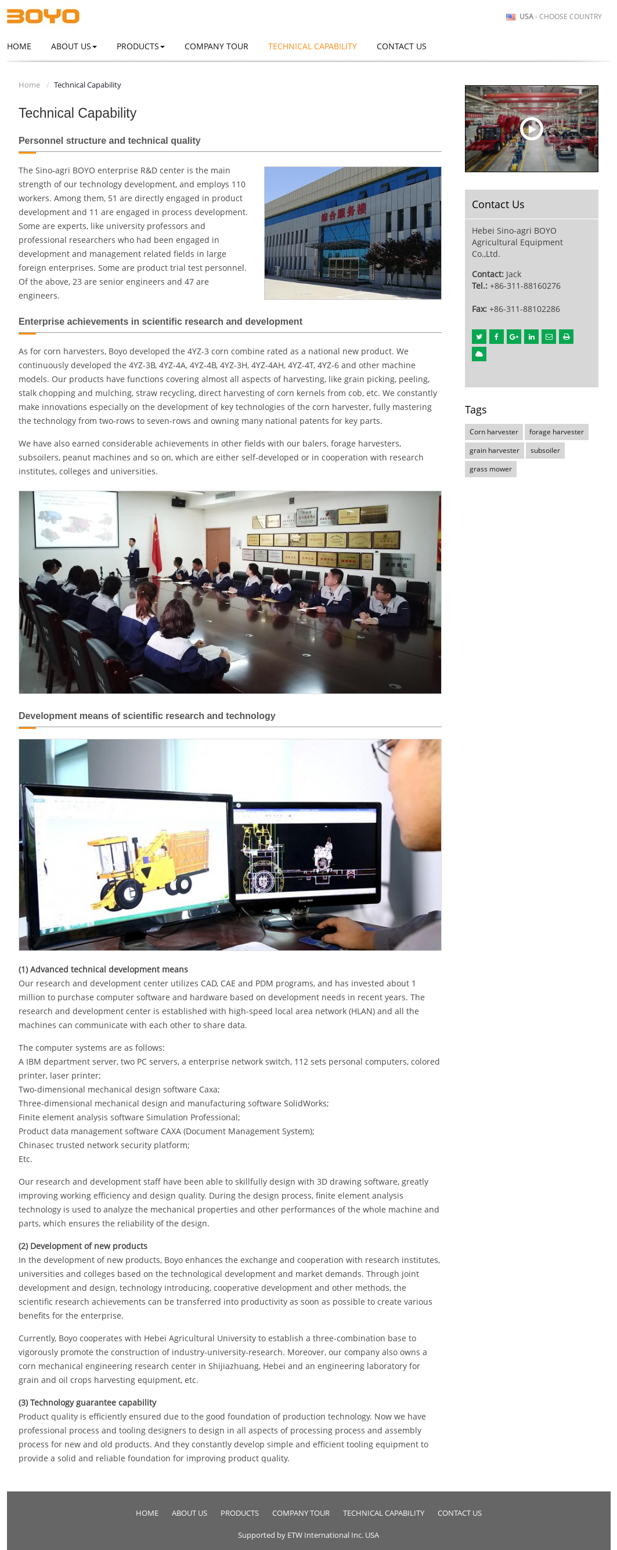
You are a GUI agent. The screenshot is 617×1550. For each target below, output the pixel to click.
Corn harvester (494, 432)
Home (19, 46)
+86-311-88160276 (525, 285)
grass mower (491, 469)
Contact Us (402, 46)
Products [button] (141, 46)
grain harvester (494, 450)
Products (240, 1513)
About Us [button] (74, 46)
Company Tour (216, 46)
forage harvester (556, 432)
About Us (189, 1513)
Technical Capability (312, 46)
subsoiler (545, 450)
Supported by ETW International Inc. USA (308, 1535)
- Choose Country (560, 16)
